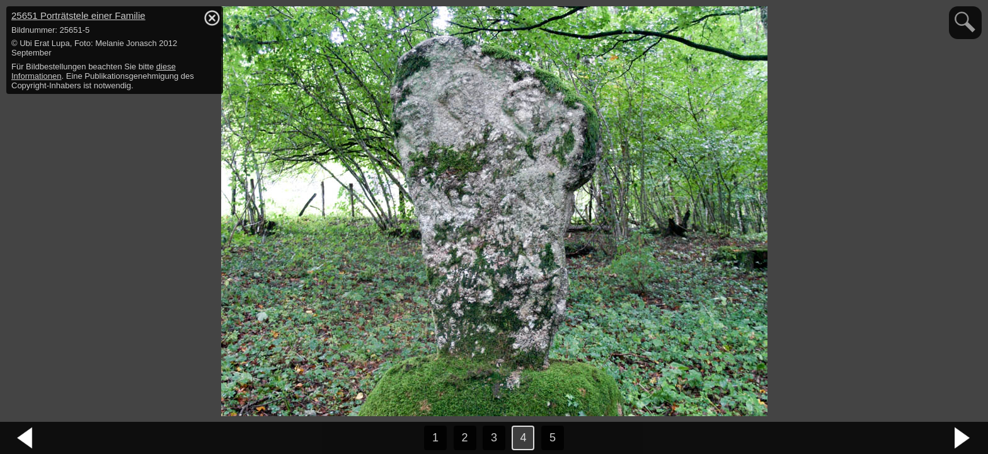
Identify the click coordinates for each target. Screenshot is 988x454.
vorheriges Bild (25, 438)
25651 (78, 15)
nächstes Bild (963, 438)
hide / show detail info (211, 17)
